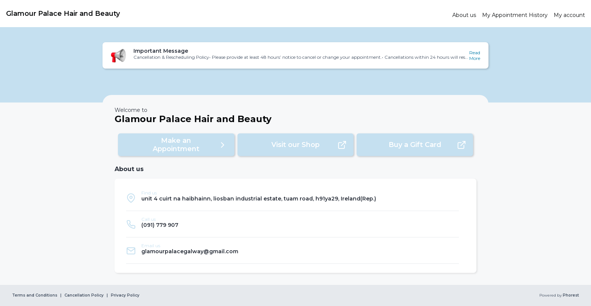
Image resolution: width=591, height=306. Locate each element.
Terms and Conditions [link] (34, 295)
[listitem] (292, 198)
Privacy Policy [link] (125, 295)
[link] (226, 13)
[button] (295, 55)
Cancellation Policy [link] (84, 295)
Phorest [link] (570, 295)
